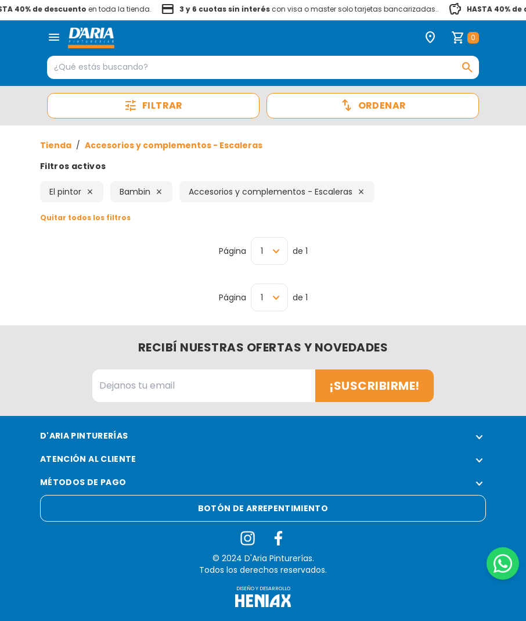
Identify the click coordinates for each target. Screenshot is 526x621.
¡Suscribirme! (374, 386)
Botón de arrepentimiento (263, 508)
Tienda (55, 145)
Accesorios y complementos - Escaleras (173, 145)
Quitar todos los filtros (85, 217)
